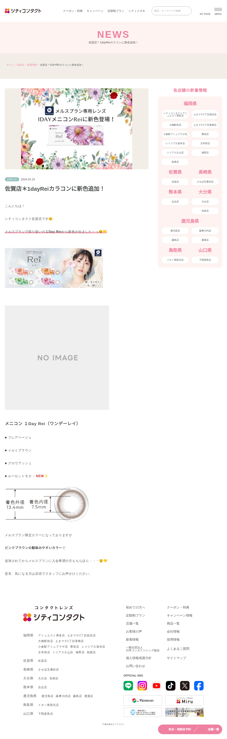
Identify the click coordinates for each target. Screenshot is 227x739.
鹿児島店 (175, 230)
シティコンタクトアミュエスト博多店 (175, 114)
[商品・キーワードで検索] (169, 11)
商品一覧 (173, 623)
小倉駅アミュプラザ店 (175, 134)
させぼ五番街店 (205, 181)
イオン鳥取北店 (175, 259)
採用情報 (173, 639)
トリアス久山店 (175, 152)
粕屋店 (175, 161)
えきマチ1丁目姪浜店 (205, 114)
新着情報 (32, 64)
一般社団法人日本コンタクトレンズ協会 (143, 649)
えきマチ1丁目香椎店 (205, 125)
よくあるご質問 (178, 648)
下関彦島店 (205, 259)
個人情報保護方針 (139, 658)
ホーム (10, 64)
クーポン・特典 (73, 10)
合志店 (175, 201)
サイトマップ (176, 658)
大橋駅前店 (175, 125)
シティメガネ (136, 10)
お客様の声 (134, 631)
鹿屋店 (205, 240)
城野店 (205, 152)
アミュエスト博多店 (51, 635)
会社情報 (173, 631)
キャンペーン (95, 10)
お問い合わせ (135, 666)
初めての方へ (135, 607)
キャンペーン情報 (180, 615)
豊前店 (205, 134)
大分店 (205, 201)
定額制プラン (115, 10)
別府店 (205, 210)
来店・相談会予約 (176, 729)
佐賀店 (20, 64)
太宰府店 (205, 143)
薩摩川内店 (205, 230)
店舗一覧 (210, 729)
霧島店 (175, 240)
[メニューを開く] (218, 10)
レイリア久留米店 (175, 143)
